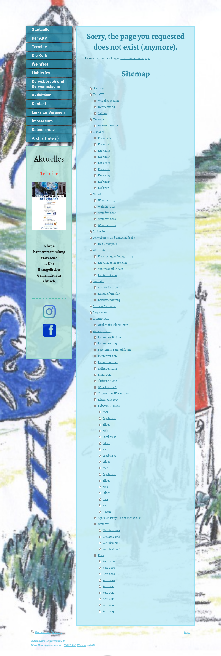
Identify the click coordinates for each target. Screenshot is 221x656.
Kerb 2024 (104, 181)
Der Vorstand (106, 106)
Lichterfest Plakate (109, 337)
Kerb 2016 (104, 150)
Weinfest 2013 (111, 530)
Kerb (101, 555)
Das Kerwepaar (107, 244)
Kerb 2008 (109, 567)
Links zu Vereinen (104, 306)
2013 (105, 486)
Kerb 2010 (109, 580)
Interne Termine (108, 125)
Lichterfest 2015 (107, 343)
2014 (105, 499)
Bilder (106, 424)
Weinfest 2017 (106, 200)
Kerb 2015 (108, 611)
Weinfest (99, 194)
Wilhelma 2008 (107, 387)
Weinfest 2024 (107, 225)
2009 (105, 412)
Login (187, 632)
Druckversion (41, 632)
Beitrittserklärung (109, 300)
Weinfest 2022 (107, 212)
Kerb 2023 (104, 175)
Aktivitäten (100, 250)
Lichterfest (100, 231)
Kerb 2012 (109, 592)
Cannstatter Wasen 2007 (113, 393)
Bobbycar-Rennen (109, 405)
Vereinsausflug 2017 (110, 268)
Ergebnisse (109, 418)
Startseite (99, 88)
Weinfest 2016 (111, 549)
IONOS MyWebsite (75, 645)
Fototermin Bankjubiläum (114, 349)
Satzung (103, 113)
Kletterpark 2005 (108, 399)
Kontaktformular (109, 293)
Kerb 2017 (104, 156)
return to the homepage (135, 58)
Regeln (107, 511)
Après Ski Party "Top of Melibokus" (119, 517)
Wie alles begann (108, 100)
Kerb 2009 (109, 573)
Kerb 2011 (108, 586)
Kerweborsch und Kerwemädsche (114, 237)
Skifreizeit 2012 (107, 368)
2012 (105, 468)
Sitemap (57, 632)
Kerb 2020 (104, 162)
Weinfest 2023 (107, 218)
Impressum (100, 312)
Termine (98, 119)
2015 (105, 505)
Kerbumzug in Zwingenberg (115, 256)
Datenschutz (101, 318)
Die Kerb (98, 131)
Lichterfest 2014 (107, 356)
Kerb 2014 (108, 605)
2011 (105, 449)
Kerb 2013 (108, 598)
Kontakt (98, 281)
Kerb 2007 (109, 561)
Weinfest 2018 (107, 206)
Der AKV (98, 94)
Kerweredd (105, 144)
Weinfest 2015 (111, 542)
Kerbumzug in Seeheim (112, 262)
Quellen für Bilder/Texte (113, 324)
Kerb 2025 (104, 187)
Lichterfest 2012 (108, 362)
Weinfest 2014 (111, 536)
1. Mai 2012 (105, 374)
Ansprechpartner (108, 287)
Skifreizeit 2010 (107, 380)
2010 (105, 430)
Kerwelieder (105, 138)
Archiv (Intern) (102, 331)
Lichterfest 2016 (107, 275)
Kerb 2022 (104, 169)
